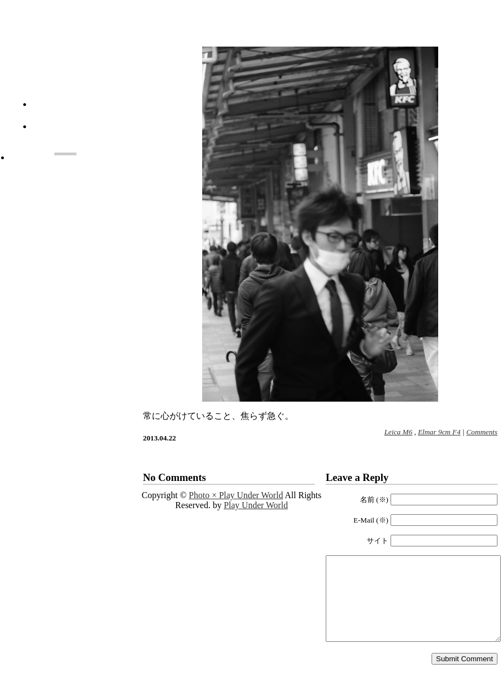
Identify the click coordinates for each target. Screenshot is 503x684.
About (87, 110)
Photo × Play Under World (65, 62)
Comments (481, 432)
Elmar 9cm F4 (439, 432)
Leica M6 (398, 432)
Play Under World (256, 505)
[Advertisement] (65, 216)
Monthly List (87, 132)
